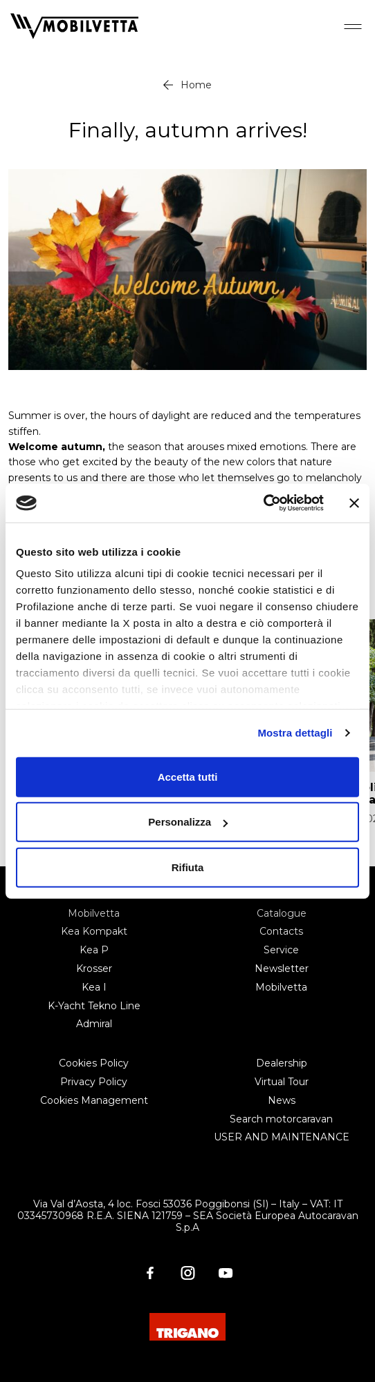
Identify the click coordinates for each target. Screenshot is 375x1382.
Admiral (94, 1024)
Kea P (94, 950)
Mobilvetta (94, 913)
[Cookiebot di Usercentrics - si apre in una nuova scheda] (263, 503)
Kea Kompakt (94, 931)
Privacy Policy (93, 1082)
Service (281, 950)
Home (196, 85)
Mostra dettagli (294, 733)
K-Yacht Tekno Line (94, 1006)
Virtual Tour (282, 1082)
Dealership (281, 1063)
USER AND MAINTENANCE (281, 1137)
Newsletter (282, 968)
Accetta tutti (188, 776)
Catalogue (282, 913)
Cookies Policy (94, 1063)
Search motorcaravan (281, 1119)
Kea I (94, 987)
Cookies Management (94, 1100)
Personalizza (188, 822)
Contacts (281, 931)
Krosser (94, 968)
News (281, 1100)
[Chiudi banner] (354, 503)
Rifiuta (188, 867)
